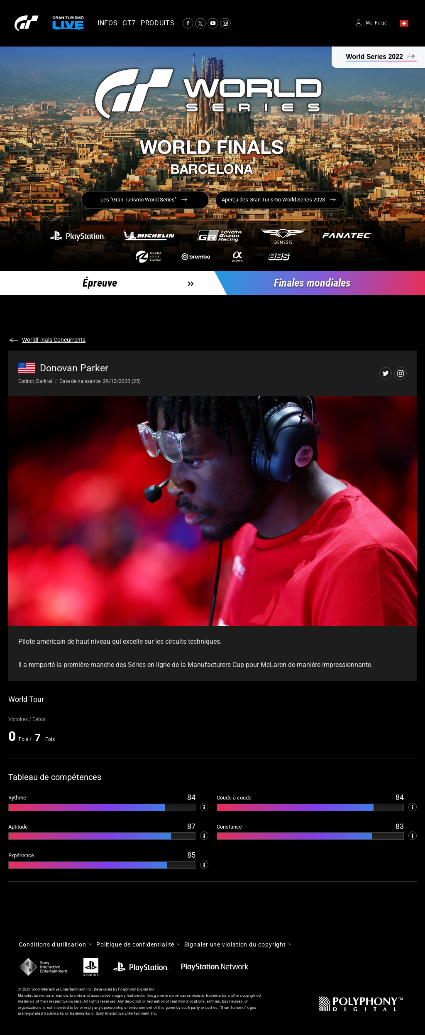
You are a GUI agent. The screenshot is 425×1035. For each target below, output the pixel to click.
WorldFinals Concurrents (53, 339)
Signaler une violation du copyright (235, 944)
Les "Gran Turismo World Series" (138, 199)
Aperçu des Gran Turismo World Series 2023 (273, 199)
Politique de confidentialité (135, 944)
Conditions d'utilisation (52, 944)
